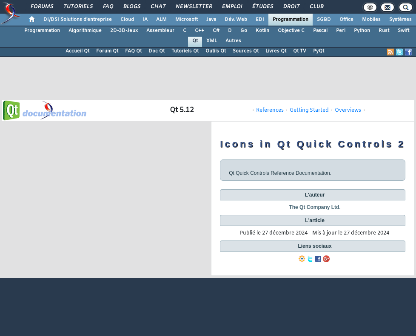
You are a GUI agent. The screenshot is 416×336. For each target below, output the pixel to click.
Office (346, 20)
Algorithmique (85, 31)
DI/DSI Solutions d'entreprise (77, 20)
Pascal (320, 31)
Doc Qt (156, 51)
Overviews (348, 110)
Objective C (291, 31)
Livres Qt (275, 51)
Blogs (131, 6)
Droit (291, 6)
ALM (161, 20)
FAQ (108, 6)
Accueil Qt (77, 51)
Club (316, 6)
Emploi (231, 6)
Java (211, 20)
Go (243, 31)
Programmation (290, 20)
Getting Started (309, 110)
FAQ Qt (133, 51)
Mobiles (371, 20)
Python (362, 31)
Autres (233, 41)
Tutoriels (77, 6)
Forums (41, 6)
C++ (199, 31)
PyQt (318, 51)
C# (216, 31)
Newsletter (193, 6)
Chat (157, 6)
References (270, 110)
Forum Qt (107, 51)
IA (145, 20)
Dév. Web (236, 20)
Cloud (127, 20)
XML (211, 41)
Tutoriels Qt (185, 51)
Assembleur (160, 31)
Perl (340, 31)
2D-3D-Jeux (124, 31)
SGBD (324, 20)
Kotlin (262, 31)
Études (262, 6)
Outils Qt (215, 51)
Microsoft (186, 20)
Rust (384, 31)
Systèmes (400, 20)
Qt (195, 41)
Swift (403, 31)
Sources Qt (246, 51)
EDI (260, 20)
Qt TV (299, 51)
